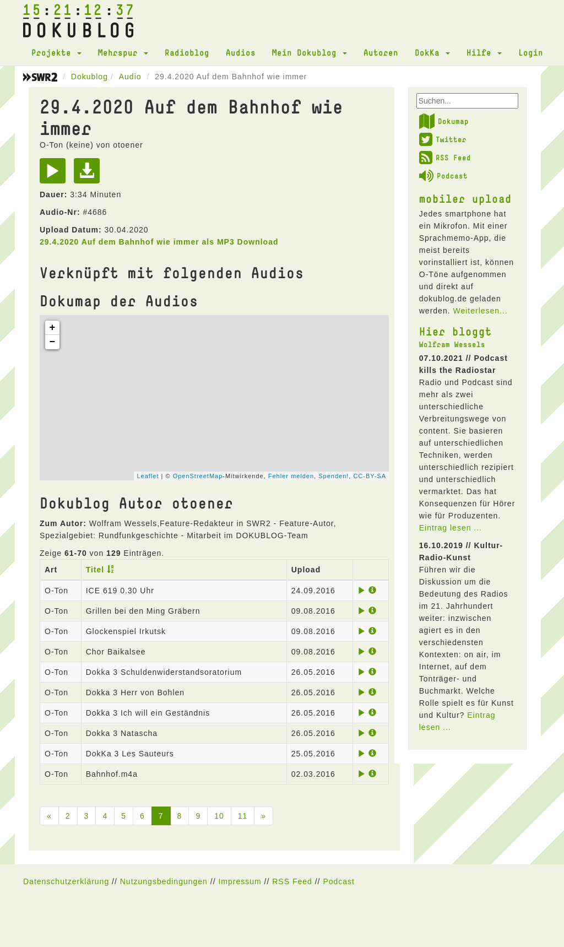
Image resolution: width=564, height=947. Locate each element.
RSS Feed (445, 157)
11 (243, 815)
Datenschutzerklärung (66, 881)
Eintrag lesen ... (450, 527)
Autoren (381, 52)
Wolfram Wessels (452, 344)
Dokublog (89, 76)
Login (530, 52)
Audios (241, 52)
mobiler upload (465, 198)
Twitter (443, 139)
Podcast (443, 175)
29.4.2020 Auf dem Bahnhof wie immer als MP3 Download (159, 241)
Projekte (56, 52)
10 (219, 815)
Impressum (239, 881)
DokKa (432, 52)
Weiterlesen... (480, 310)
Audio (130, 76)
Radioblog (187, 52)
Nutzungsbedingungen (164, 881)
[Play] (55, 174)
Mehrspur (123, 52)
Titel (95, 569)
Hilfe (484, 52)
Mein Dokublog (309, 52)
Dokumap (444, 121)
